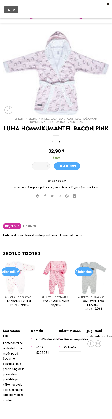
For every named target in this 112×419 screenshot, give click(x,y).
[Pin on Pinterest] (67, 196)
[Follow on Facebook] (90, 343)
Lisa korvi (67, 166)
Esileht (20, 118)
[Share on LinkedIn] (74, 196)
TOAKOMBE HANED (56, 301)
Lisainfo (29, 226)
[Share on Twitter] (52, 196)
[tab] (12, 226)
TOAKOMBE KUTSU (19, 301)
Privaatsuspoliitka (76, 339)
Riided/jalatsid (52, 118)
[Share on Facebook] (45, 196)
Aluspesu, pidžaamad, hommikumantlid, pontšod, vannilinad (63, 120)
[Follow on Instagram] (98, 343)
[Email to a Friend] (59, 196)
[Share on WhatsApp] (37, 196)
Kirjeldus (12, 226)
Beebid (33, 118)
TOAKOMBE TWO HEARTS (92, 303)
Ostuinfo (70, 347)
